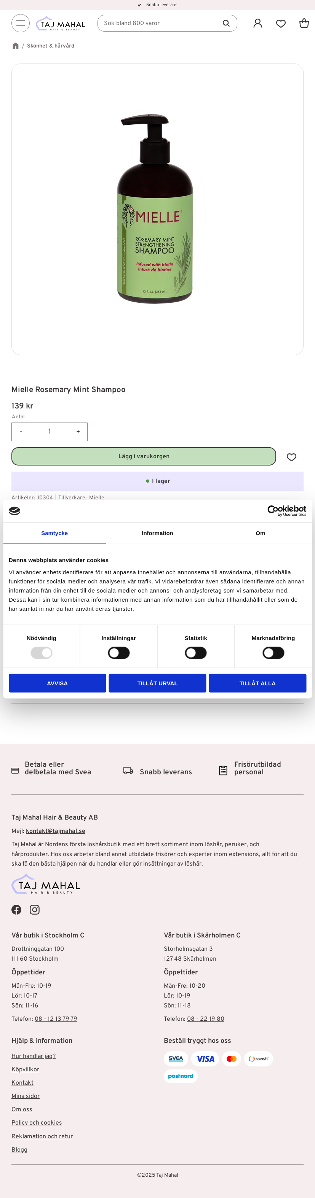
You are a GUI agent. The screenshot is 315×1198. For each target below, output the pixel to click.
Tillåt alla (258, 683)
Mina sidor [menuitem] (25, 1096)
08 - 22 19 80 (205, 1019)
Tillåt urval (157, 683)
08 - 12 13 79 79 (56, 1019)
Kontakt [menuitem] (22, 1083)
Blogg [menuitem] (19, 1150)
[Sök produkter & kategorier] (167, 23)
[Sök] (226, 23)
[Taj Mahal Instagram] (35, 910)
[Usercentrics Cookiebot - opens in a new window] (273, 511)
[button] (280, 23)
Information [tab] (157, 533)
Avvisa (57, 683)
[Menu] (20, 23)
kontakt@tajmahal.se (55, 831)
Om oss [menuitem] (21, 1110)
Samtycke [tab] (54, 533)
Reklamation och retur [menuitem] (42, 1137)
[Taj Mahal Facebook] (16, 910)
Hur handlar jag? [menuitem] (33, 1056)
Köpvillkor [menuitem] (25, 1070)
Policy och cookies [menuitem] (36, 1123)
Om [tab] (260, 533)
